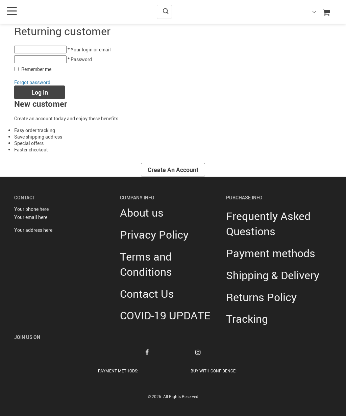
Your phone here (31, 209)
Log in (39, 92)
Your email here (30, 217)
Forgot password (32, 82)
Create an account (173, 170)
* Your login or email (89, 49)
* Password (80, 59)
